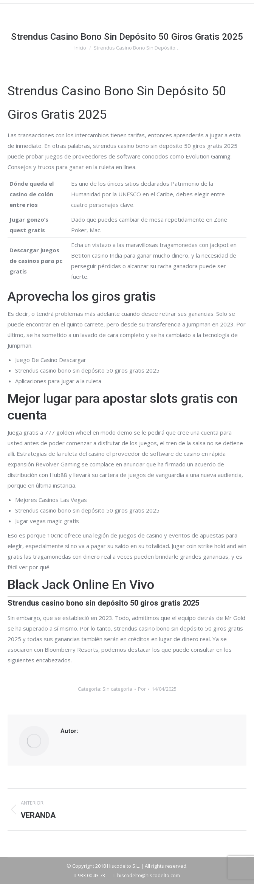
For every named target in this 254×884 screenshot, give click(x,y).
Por (142, 688)
